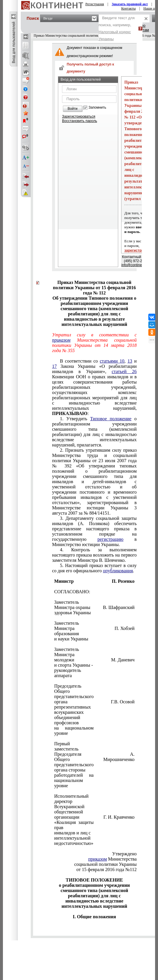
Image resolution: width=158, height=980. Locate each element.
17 (54, 366)
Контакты (128, 8)
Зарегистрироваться (78, 116)
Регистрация (94, 4)
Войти (73, 109)
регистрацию (110, 539)
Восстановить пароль (79, 121)
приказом (61, 340)
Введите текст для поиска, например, (117, 28)
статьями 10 (112, 361)
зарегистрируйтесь (141, 250)
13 (130, 361)
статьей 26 (124, 371)
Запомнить (97, 108)
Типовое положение (110, 418)
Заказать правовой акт (130, 4)
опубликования (118, 570)
